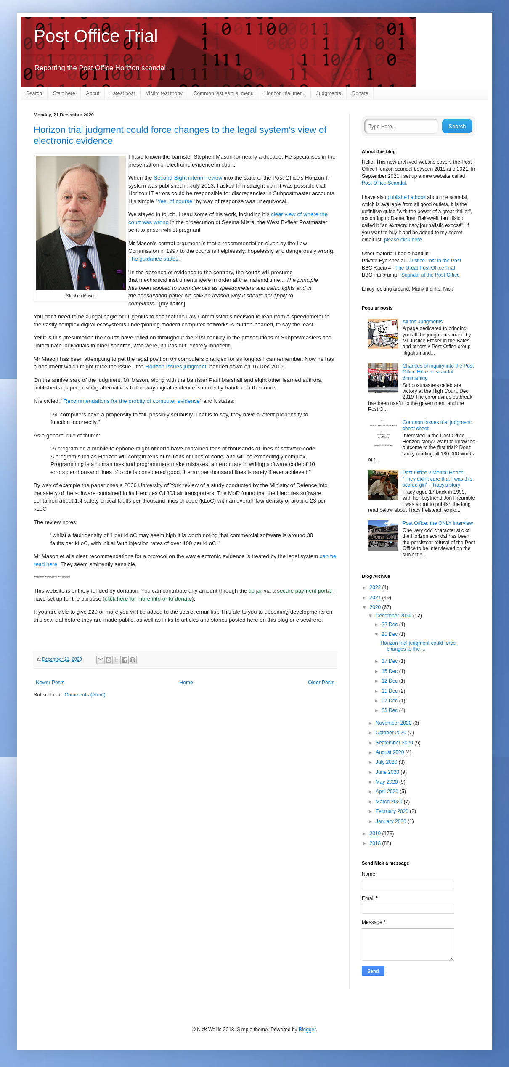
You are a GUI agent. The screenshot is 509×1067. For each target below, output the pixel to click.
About (92, 93)
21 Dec (390, 634)
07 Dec (390, 701)
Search (34, 93)
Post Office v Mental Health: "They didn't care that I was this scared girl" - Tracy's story (437, 479)
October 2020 (392, 733)
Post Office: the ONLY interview (438, 523)
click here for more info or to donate (148, 599)
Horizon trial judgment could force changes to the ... (418, 646)
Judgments (328, 93)
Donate (360, 93)
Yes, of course (174, 201)
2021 (376, 598)
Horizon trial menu (285, 93)
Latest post (122, 93)
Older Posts (321, 683)
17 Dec (390, 661)
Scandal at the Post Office (430, 275)
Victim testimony (164, 93)
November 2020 (394, 723)
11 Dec (390, 691)
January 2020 (392, 821)
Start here (64, 93)
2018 (376, 843)
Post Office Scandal (384, 183)
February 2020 (393, 811)
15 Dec (390, 671)
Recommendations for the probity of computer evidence (132, 401)
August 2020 (391, 752)
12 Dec (390, 681)
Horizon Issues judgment (175, 366)
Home (186, 683)
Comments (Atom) (84, 695)
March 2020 (390, 802)
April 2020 (388, 791)
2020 (376, 607)
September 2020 (395, 743)
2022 (376, 587)
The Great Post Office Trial (425, 268)
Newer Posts (50, 683)
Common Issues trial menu (224, 93)
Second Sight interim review (188, 178)
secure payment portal (304, 591)
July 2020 (387, 762)
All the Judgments (423, 322)
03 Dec (390, 710)
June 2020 (388, 772)
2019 (376, 834)
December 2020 (394, 616)
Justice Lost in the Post (435, 261)
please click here (403, 240)
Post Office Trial (96, 36)
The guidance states (153, 259)
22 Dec (390, 624)
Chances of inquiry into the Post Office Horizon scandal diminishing (438, 372)
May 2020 (387, 782)
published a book (406, 197)
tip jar (255, 591)
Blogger (307, 1030)
